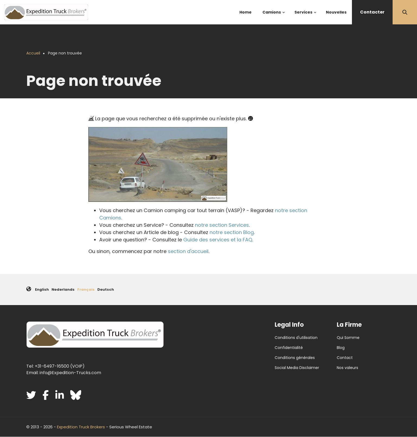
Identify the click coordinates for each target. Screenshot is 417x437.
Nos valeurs (347, 367)
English (42, 289)
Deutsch (105, 289)
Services (305, 16)
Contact (345, 357)
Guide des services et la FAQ (217, 239)
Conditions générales (295, 357)
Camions (274, 16)
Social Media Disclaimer (297, 367)
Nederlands (63, 289)
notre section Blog (232, 232)
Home (245, 12)
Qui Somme (348, 337)
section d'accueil (188, 251)
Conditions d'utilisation (296, 337)
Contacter (372, 12)
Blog (341, 347)
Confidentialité (289, 347)
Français (86, 289)
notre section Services (222, 225)
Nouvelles (336, 12)
